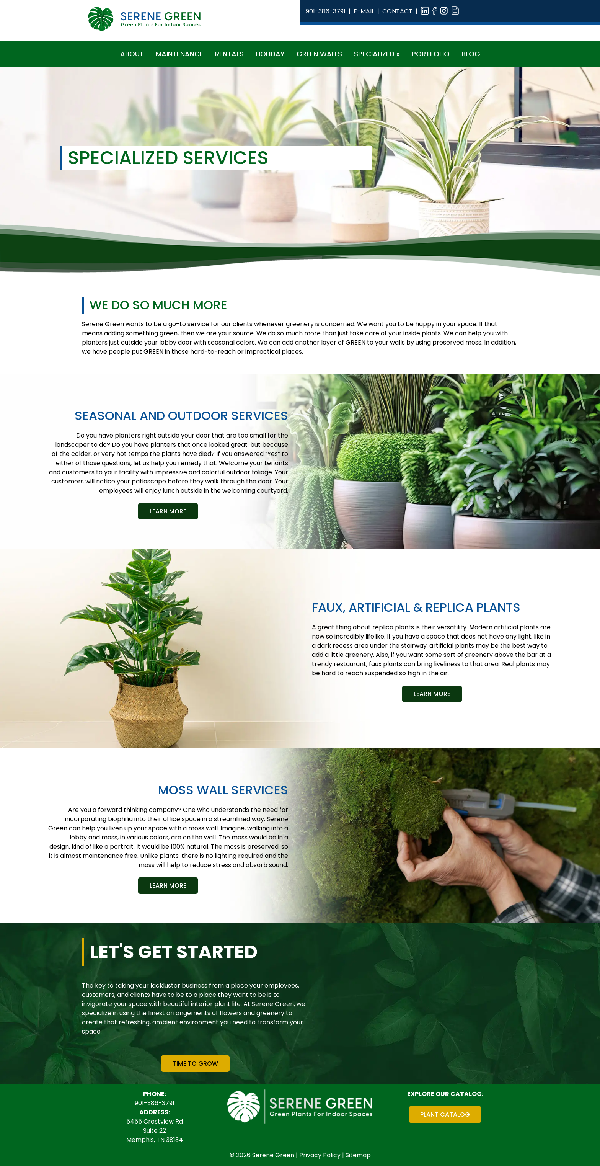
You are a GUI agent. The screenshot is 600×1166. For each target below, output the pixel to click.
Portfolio (431, 54)
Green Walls (319, 54)
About (132, 54)
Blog (470, 54)
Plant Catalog (445, 1114)
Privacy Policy (320, 1155)
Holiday (270, 54)
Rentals (229, 54)
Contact (397, 11)
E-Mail (364, 11)
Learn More (168, 511)
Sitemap (358, 1155)
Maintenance (179, 54)
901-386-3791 (326, 11)
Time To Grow (195, 1063)
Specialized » (377, 54)
